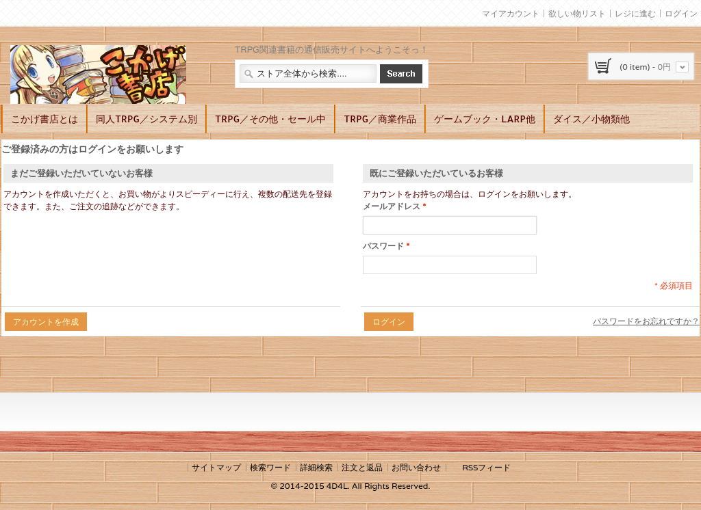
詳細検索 (316, 467)
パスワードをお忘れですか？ (646, 321)
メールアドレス (391, 206)
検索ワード (270, 467)
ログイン (681, 13)
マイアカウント (510, 13)
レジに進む (635, 13)
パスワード (383, 246)
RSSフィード (486, 467)
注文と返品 (362, 467)
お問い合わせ (416, 467)
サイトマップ (216, 467)
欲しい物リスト (577, 13)
